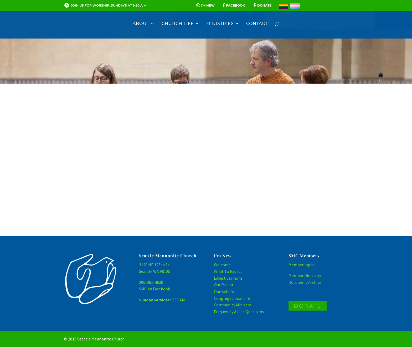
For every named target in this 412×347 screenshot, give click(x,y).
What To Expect (228, 271)
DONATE (307, 306)
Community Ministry (232, 304)
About (141, 24)
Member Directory (305, 275)
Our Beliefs (224, 291)
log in (309, 264)
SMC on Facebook (154, 288)
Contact (257, 24)
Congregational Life (232, 298)
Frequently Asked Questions (239, 311)
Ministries (220, 24)
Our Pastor (223, 284)
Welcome (222, 264)
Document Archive (305, 282)
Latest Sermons (228, 278)
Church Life (178, 24)
